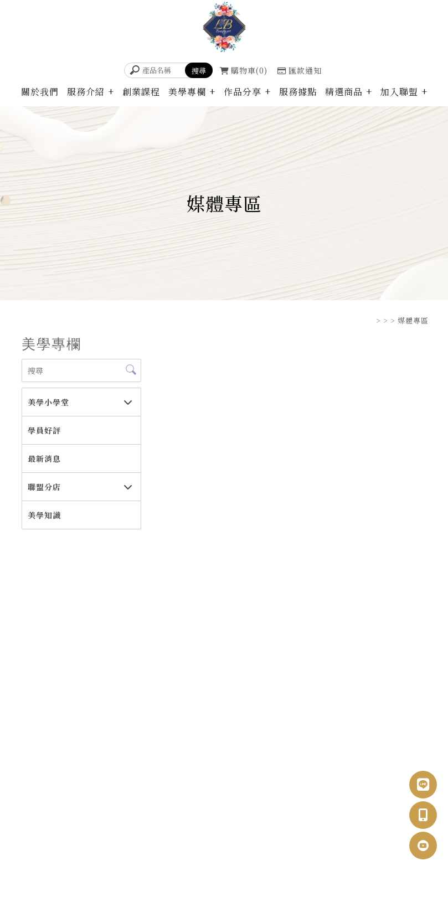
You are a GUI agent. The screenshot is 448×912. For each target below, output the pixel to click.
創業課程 (141, 91)
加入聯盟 (399, 91)
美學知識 (43, 515)
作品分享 (242, 91)
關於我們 (40, 91)
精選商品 (344, 91)
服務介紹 (86, 91)
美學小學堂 (48, 402)
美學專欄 (187, 91)
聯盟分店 (43, 486)
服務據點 (298, 91)
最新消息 (43, 458)
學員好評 (43, 430)
